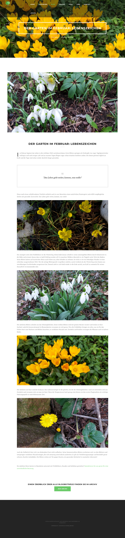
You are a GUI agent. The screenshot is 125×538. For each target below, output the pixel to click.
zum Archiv (62, 489)
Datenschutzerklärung (66, 525)
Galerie (62, 4)
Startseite (54, 37)
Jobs (78, 4)
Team (71, 4)
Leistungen (43, 4)
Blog (53, 4)
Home (32, 4)
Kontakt (87, 4)
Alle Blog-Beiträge (67, 37)
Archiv (33, 13)
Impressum (54, 525)
